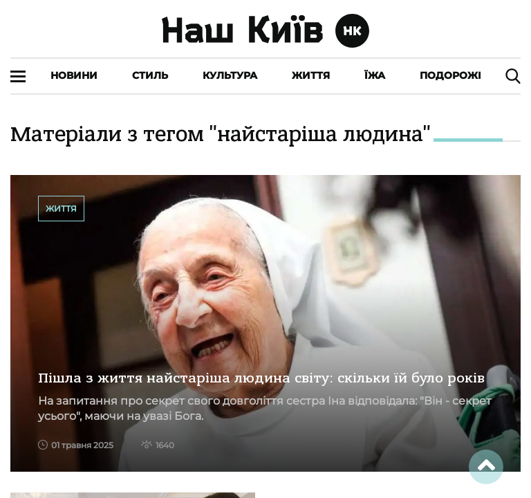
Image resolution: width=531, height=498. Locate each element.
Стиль (150, 75)
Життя (311, 75)
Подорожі (450, 75)
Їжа (374, 75)
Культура (230, 75)
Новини (73, 75)
